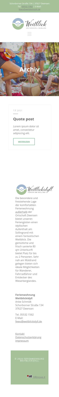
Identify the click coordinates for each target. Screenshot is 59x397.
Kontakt (20, 334)
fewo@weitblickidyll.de (29, 9)
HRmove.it (36, 377)
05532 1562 (27, 6)
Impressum (22, 340)
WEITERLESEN (24, 141)
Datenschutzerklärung (28, 337)
